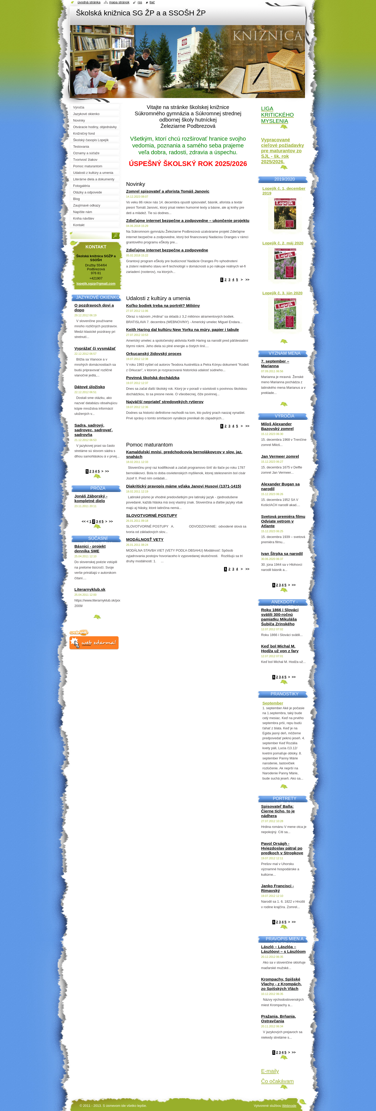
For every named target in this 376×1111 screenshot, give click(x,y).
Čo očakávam (277, 1081)
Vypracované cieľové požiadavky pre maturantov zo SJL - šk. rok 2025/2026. (282, 150)
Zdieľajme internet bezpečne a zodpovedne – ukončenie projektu (187, 220)
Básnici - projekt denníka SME (90, 548)
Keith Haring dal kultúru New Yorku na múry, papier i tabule (182, 329)
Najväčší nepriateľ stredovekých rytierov (164, 401)
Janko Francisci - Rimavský (277, 888)
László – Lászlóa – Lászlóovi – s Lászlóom (283, 949)
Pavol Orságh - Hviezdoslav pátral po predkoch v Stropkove (282, 848)
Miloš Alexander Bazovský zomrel (277, 426)
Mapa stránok (119, 2)
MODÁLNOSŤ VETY (144, 539)
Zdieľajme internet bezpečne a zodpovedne (167, 250)
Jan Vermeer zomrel (280, 456)
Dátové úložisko (89, 387)
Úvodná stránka (89, 2)
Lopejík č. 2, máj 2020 (282, 243)
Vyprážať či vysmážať (95, 348)
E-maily (270, 1071)
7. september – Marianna (275, 363)
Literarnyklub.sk (89, 589)
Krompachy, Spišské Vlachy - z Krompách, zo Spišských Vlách (281, 984)
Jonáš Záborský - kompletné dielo (90, 498)
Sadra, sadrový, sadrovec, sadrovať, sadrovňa (93, 430)
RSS (140, 2)
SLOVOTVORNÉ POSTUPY (151, 515)
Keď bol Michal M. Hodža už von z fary (279, 648)
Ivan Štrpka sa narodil (282, 553)
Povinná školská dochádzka (152, 377)
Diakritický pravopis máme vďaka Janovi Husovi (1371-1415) (183, 486)
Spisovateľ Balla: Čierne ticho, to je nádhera (278, 811)
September (272, 703)
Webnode (289, 1106)
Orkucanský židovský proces (153, 353)
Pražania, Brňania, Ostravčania (278, 1018)
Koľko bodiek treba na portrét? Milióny (163, 305)
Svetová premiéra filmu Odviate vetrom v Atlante (283, 521)
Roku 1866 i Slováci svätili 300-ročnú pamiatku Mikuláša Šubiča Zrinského (279, 617)
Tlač (152, 2)
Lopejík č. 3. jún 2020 (282, 293)
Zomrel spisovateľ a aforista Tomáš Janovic (167, 191)
